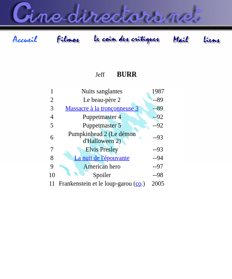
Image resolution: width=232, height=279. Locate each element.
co (138, 183)
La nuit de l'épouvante (101, 158)
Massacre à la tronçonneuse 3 (101, 108)
